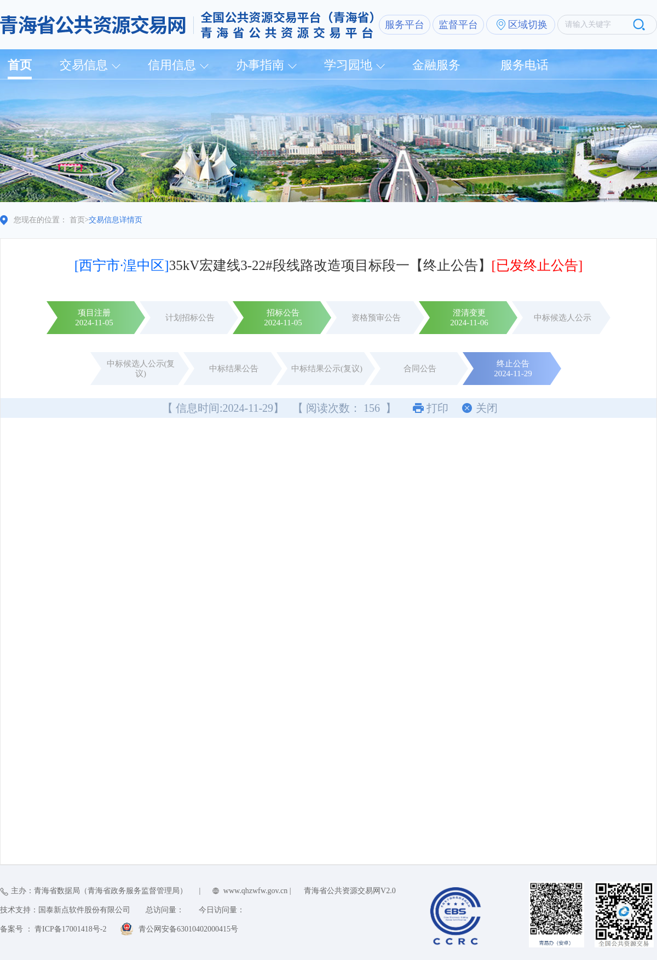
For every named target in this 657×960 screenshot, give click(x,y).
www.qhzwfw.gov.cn (255, 891)
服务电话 (524, 65)
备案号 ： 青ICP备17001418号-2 (53, 929)
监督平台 (458, 24)
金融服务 (436, 65)
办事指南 (260, 65)
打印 (437, 408)
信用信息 (172, 65)
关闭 (487, 408)
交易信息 (84, 65)
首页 (20, 65)
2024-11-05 (94, 322)
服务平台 (404, 24)
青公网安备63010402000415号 (188, 929)
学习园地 (348, 65)
